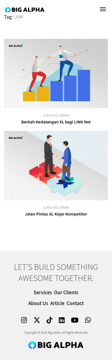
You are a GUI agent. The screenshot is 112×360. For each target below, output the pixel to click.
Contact (75, 303)
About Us (38, 303)
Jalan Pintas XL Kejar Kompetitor (56, 214)
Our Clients (66, 292)
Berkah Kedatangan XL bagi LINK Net (56, 122)
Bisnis (64, 115)
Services (43, 292)
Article (57, 303)
